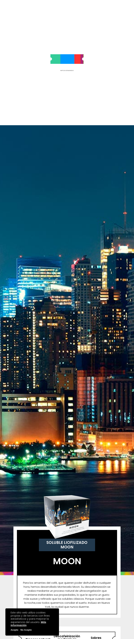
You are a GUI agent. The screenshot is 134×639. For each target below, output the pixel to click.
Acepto (14, 630)
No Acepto (26, 630)
